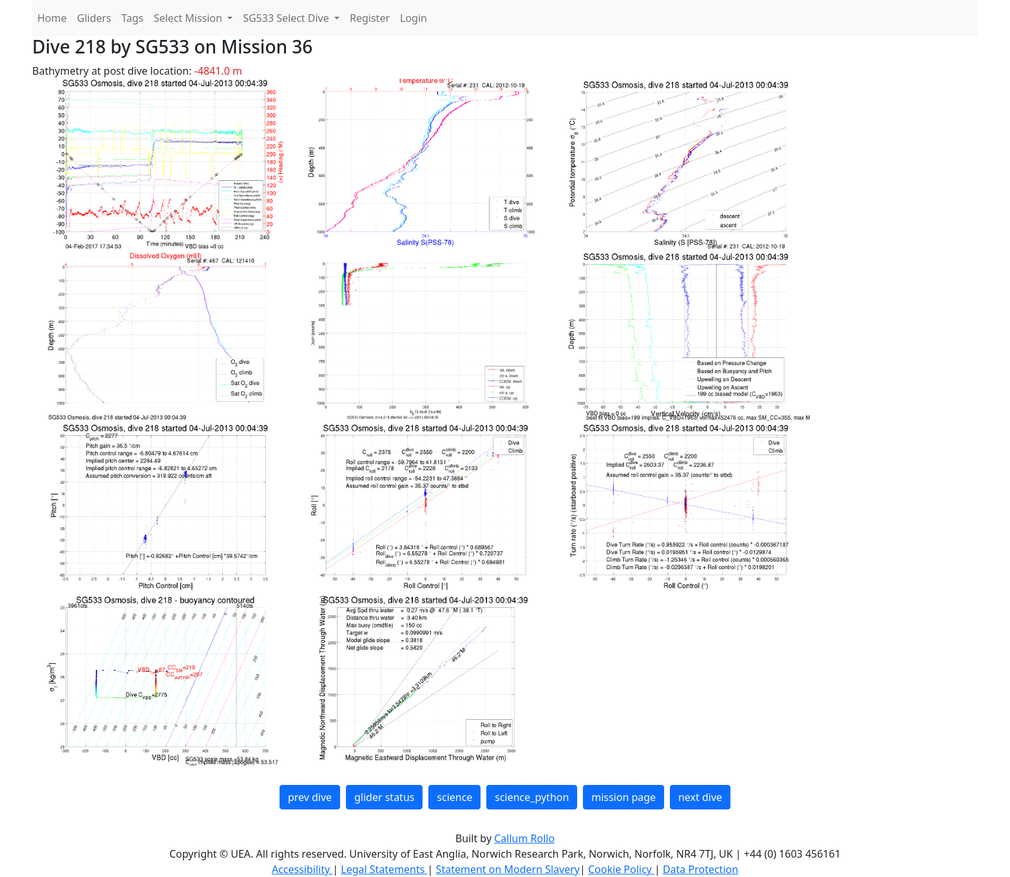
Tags (133, 18)
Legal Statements (384, 869)
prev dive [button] (310, 797)
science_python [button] (532, 797)
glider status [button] (384, 797)
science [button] (454, 797)
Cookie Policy (621, 869)
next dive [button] (700, 797)
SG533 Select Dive (287, 18)
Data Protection (700, 869)
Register (370, 18)
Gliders (94, 18)
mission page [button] (623, 797)
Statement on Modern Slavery (508, 869)
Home (52, 18)
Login (413, 18)
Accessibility (302, 869)
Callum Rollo (524, 838)
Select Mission (189, 18)
